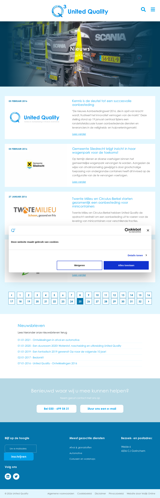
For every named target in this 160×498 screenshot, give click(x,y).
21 (45, 301)
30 (122, 301)
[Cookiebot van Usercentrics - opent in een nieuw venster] (127, 230)
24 (71, 301)
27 (97, 301)
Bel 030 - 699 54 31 (56, 408)
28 (105, 301)
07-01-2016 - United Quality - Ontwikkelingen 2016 (47, 363)
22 (54, 301)
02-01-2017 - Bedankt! (31, 357)
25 (80, 301)
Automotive (75, 453)
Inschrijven (18, 456)
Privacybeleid (116, 493)
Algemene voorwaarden (60, 493)
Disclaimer (100, 493)
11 (105, 295)
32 (140, 301)
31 (131, 301)
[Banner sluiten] (148, 230)
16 (148, 295)
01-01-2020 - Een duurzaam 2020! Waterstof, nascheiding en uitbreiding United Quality (69, 345)
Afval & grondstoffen (80, 447)
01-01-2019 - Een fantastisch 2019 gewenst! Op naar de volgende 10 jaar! (62, 351)
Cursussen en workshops (82, 458)
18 (20, 301)
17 (11, 301)
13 (122, 295)
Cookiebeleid (84, 493)
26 (88, 301)
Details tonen (135, 255)
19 (28, 301)
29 (114, 301)
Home (74, 55)
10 (97, 295)
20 (37, 301)
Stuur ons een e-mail (102, 408)
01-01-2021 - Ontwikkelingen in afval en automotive (48, 339)
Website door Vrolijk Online (141, 493)
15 (140, 295)
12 (114, 295)
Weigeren (79, 265)
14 (131, 295)
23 (63, 301)
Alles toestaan (126, 265)
